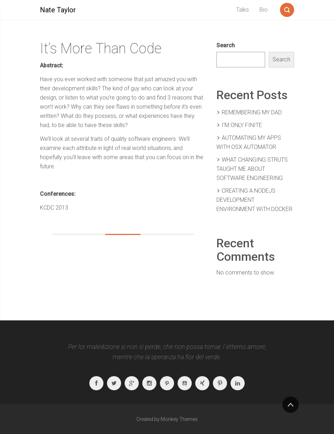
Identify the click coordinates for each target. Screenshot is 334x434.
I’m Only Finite (242, 125)
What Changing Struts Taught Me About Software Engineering (252, 168)
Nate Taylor (58, 10)
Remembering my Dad (252, 112)
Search (225, 45)
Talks (242, 9)
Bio (264, 9)
